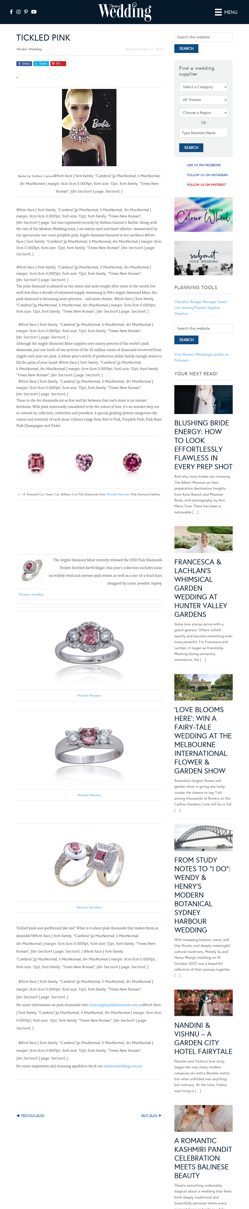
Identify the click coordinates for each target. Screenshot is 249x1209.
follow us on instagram (207, 175)
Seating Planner (193, 307)
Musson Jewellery (89, 907)
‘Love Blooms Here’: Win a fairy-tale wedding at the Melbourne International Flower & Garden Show (203, 740)
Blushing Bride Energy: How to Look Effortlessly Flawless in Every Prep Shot (203, 445)
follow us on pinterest (206, 185)
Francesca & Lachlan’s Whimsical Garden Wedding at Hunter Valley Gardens (200, 588)
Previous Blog (32, 1115)
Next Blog (149, 1115)
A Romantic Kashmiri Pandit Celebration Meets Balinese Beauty (203, 1135)
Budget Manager (203, 302)
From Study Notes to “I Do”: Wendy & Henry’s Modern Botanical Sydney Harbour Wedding (202, 895)
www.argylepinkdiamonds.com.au (115, 1005)
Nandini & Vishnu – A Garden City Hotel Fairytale (203, 1038)
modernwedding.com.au (123, 1066)
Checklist (181, 302)
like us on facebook (204, 165)
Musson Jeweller (31, 594)
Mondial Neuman (118, 494)
